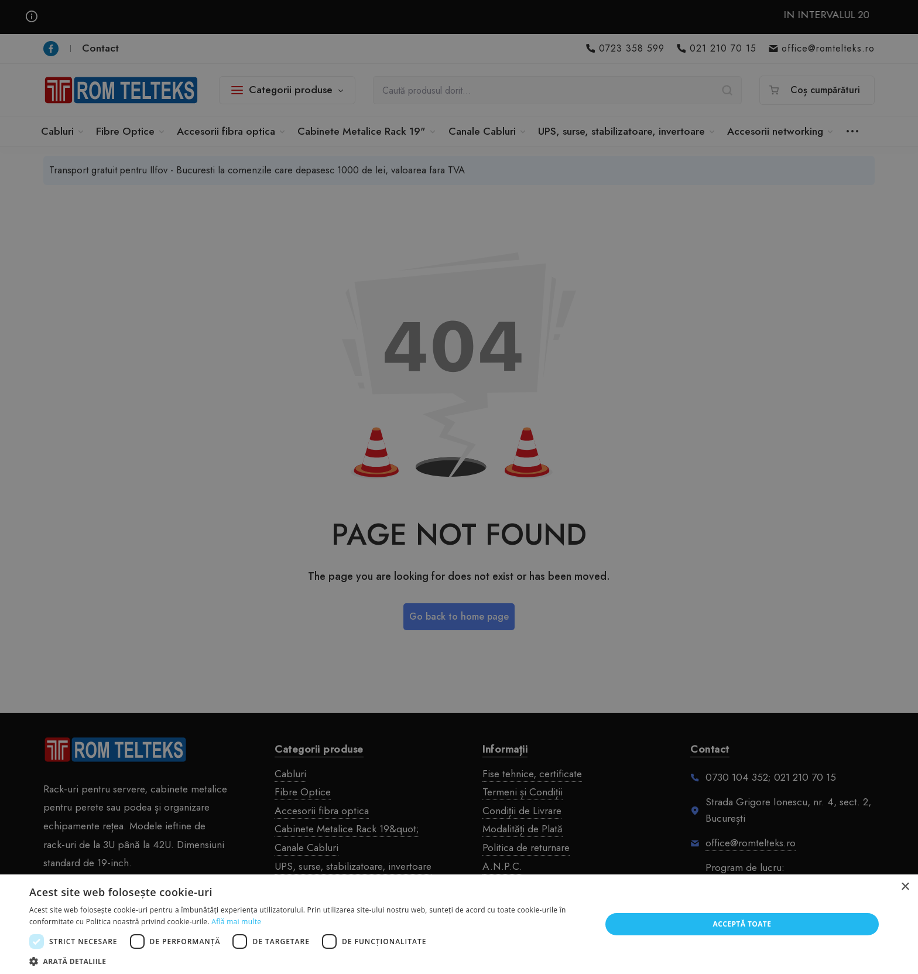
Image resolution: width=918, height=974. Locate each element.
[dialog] (459, 487)
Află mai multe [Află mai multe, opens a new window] (236, 922)
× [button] (904, 887)
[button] (306, 960)
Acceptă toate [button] (742, 924)
